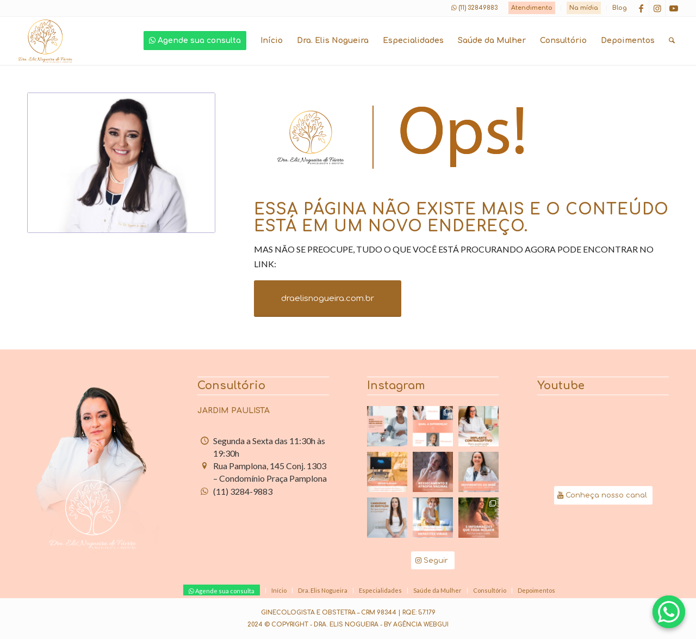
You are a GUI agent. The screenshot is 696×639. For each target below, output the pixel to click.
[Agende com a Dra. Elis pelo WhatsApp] (668, 611)
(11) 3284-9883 (242, 491)
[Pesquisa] (672, 41)
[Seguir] (433, 560)
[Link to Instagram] (657, 8)
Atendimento (531, 7)
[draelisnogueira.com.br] (327, 298)
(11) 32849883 (478, 7)
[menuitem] (532, 8)
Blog (619, 7)
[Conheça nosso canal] (603, 495)
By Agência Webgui (416, 624)
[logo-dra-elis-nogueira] (45, 41)
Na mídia (583, 7)
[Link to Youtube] (674, 8)
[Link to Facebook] (641, 8)
